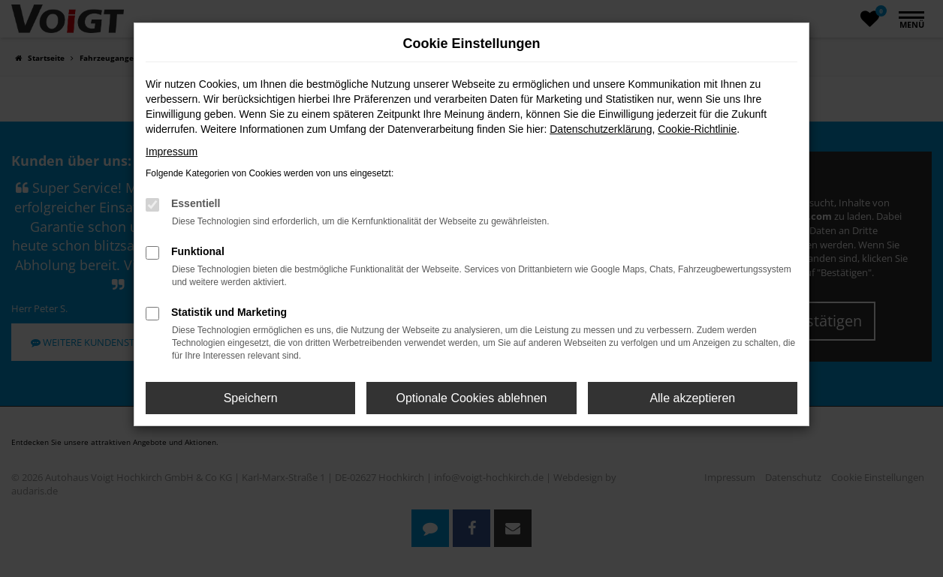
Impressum (171, 152)
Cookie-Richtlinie (697, 129)
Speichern (251, 398)
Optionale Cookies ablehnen (471, 398)
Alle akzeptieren (692, 398)
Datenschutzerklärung (601, 129)
